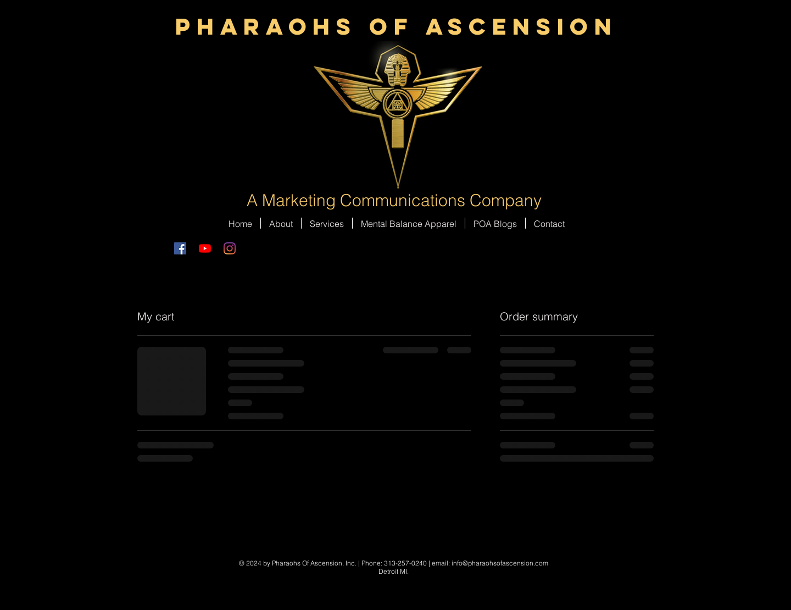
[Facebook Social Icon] (180, 248)
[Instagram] (230, 248)
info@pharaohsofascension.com (500, 563)
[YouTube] (205, 248)
